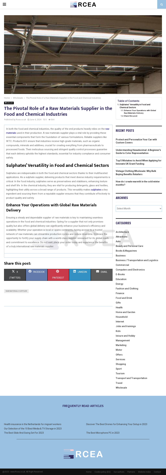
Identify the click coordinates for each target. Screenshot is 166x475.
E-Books (120, 274)
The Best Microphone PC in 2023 (102, 433)
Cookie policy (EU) (103, 472)
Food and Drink (124, 298)
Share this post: (131, 116)
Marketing (121, 345)
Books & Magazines (126, 250)
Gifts (118, 302)
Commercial (122, 265)
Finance (120, 293)
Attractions (121, 236)
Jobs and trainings (126, 326)
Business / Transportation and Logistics (137, 260)
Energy (119, 284)
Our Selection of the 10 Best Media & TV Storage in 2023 (33, 428)
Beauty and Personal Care (129, 246)
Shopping (121, 364)
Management (123, 340)
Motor (119, 350)
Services (120, 359)
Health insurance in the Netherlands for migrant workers (32, 424)
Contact (157, 472)
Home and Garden (125, 312)
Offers (119, 354)
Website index (144, 472)
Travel (119, 383)
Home (88, 472)
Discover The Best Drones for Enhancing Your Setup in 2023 (116, 424)
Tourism (120, 373)
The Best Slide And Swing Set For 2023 (24, 433)
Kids (118, 331)
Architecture (122, 232)
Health (119, 307)
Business (121, 255)
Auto (118, 241)
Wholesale (9, 103)
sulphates (96, 189)
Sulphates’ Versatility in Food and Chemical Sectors (135, 106)
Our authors (119, 472)
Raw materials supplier (16, 291)
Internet (120, 321)
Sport (119, 368)
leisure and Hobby (125, 336)
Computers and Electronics (130, 269)
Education (121, 279)
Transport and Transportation (131, 378)
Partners (131, 472)
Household (122, 317)
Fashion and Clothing (127, 288)
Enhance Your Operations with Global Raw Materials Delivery (140, 111)
